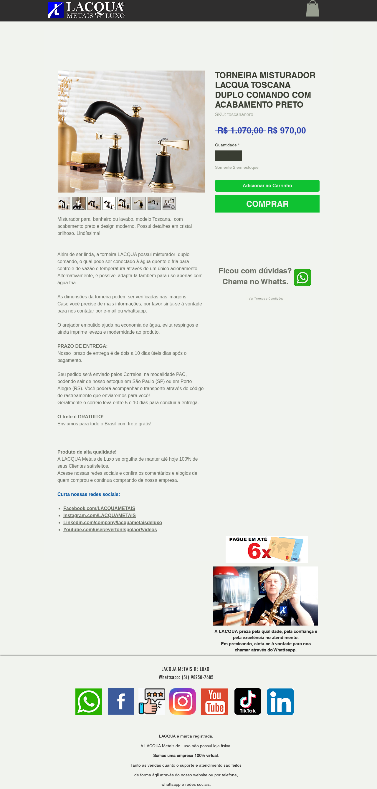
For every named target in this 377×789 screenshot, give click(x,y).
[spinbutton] (228, 156)
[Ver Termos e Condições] (267, 298)
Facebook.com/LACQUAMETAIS (99, 508)
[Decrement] (219, 156)
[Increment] (237, 156)
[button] (313, 8)
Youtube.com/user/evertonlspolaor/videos (110, 529)
